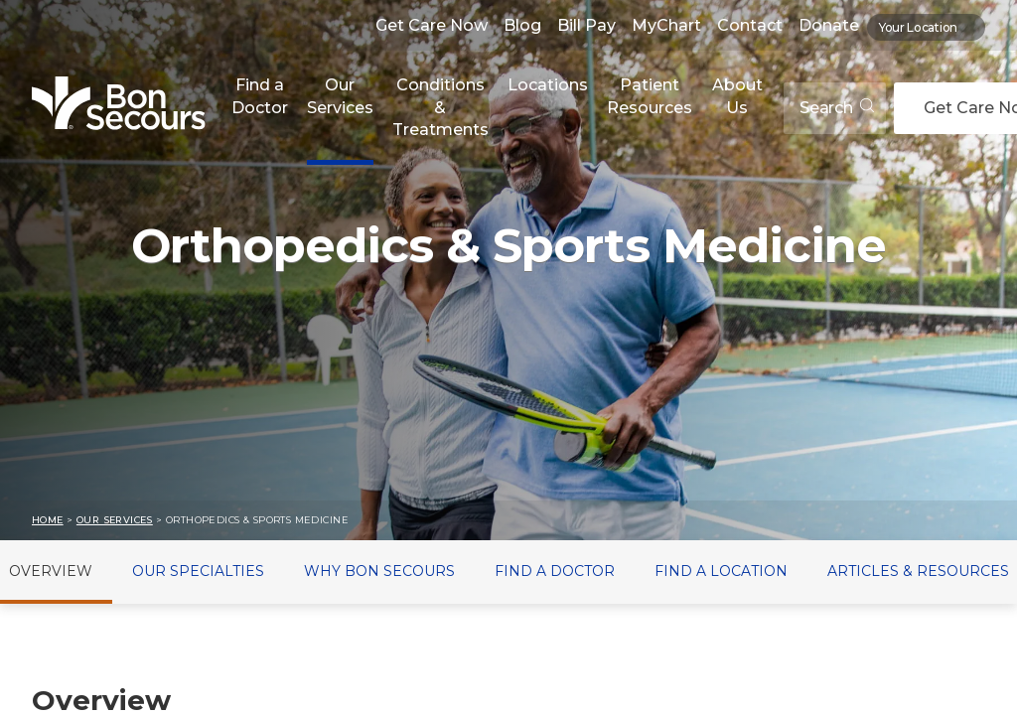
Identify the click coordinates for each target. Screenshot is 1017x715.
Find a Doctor (259, 95)
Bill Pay (586, 25)
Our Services (340, 95)
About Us (737, 95)
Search (836, 107)
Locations (548, 84)
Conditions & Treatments (440, 107)
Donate (829, 25)
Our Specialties (198, 571)
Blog (522, 25)
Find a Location (721, 571)
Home (48, 519)
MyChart (666, 25)
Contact (750, 25)
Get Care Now (431, 25)
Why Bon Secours (379, 571)
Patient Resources (649, 95)
